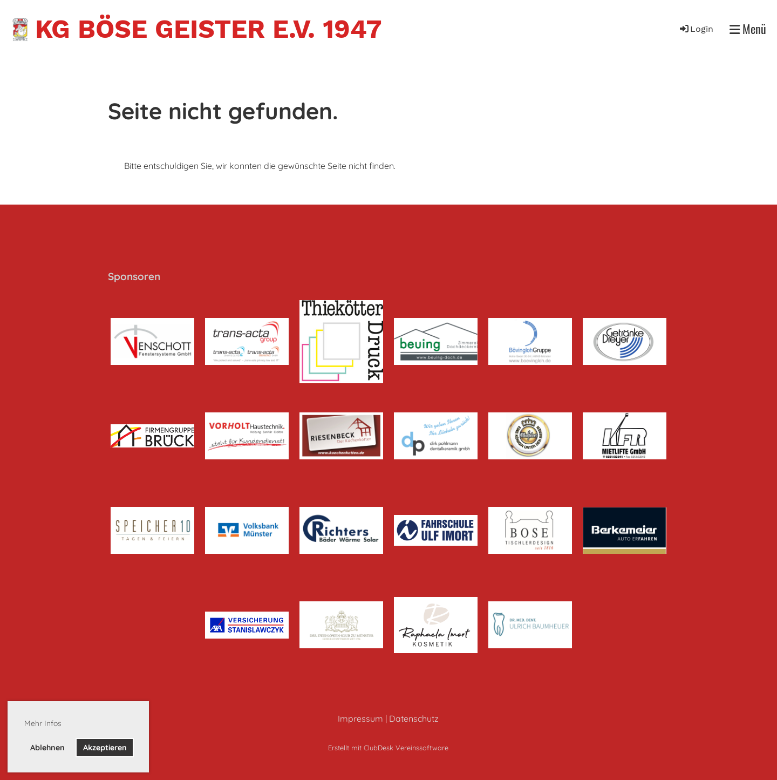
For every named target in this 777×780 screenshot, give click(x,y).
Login (695, 29)
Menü (748, 29)
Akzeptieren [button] (105, 747)
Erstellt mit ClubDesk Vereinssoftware (388, 747)
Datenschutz (414, 718)
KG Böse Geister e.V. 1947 (208, 28)
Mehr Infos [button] (43, 723)
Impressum (360, 718)
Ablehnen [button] (47, 747)
